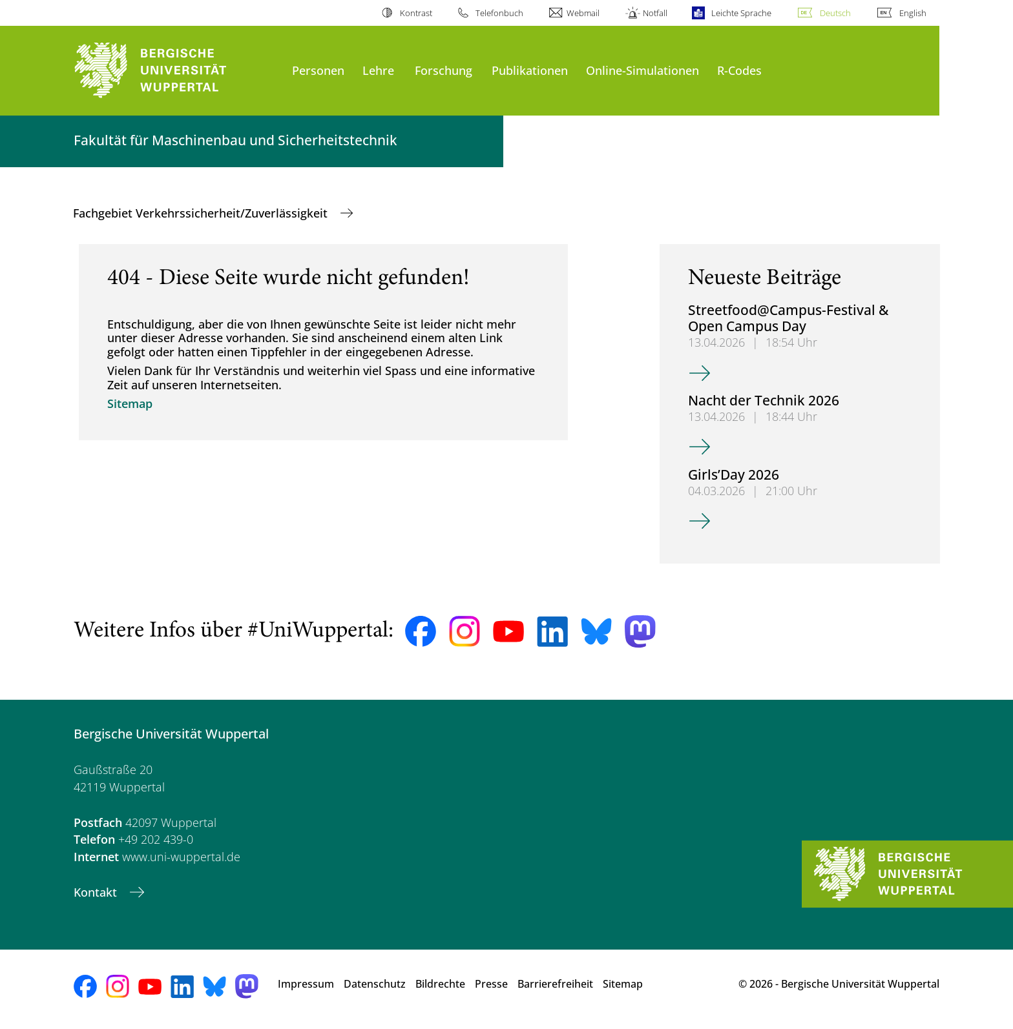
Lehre (378, 70)
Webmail (583, 13)
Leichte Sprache (741, 13)
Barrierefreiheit (555, 984)
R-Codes (739, 70)
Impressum (306, 984)
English (912, 13)
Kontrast (416, 13)
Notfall (655, 13)
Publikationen (530, 70)
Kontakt (97, 892)
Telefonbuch (499, 13)
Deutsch (835, 13)
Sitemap (129, 403)
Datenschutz (375, 984)
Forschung (443, 70)
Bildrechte (440, 984)
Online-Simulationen (642, 70)
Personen (318, 70)
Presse (491, 984)
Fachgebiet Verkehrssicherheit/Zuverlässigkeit (202, 213)
